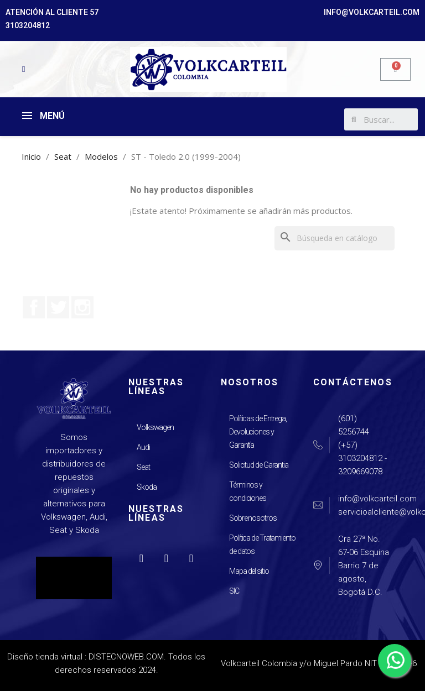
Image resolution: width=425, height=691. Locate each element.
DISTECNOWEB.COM (126, 657)
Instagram (82, 307)
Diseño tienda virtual (44, 657)
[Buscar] (334, 238)
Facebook (34, 307)
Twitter (58, 307)
